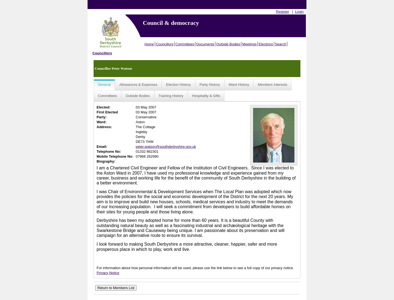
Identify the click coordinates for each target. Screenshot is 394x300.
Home (149, 44)
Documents (205, 44)
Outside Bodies (228, 44)
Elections (266, 44)
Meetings (249, 44)
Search (280, 44)
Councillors (164, 44)
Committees (184, 44)
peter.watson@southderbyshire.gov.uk (166, 147)
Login (299, 12)
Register (282, 12)
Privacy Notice (108, 273)
